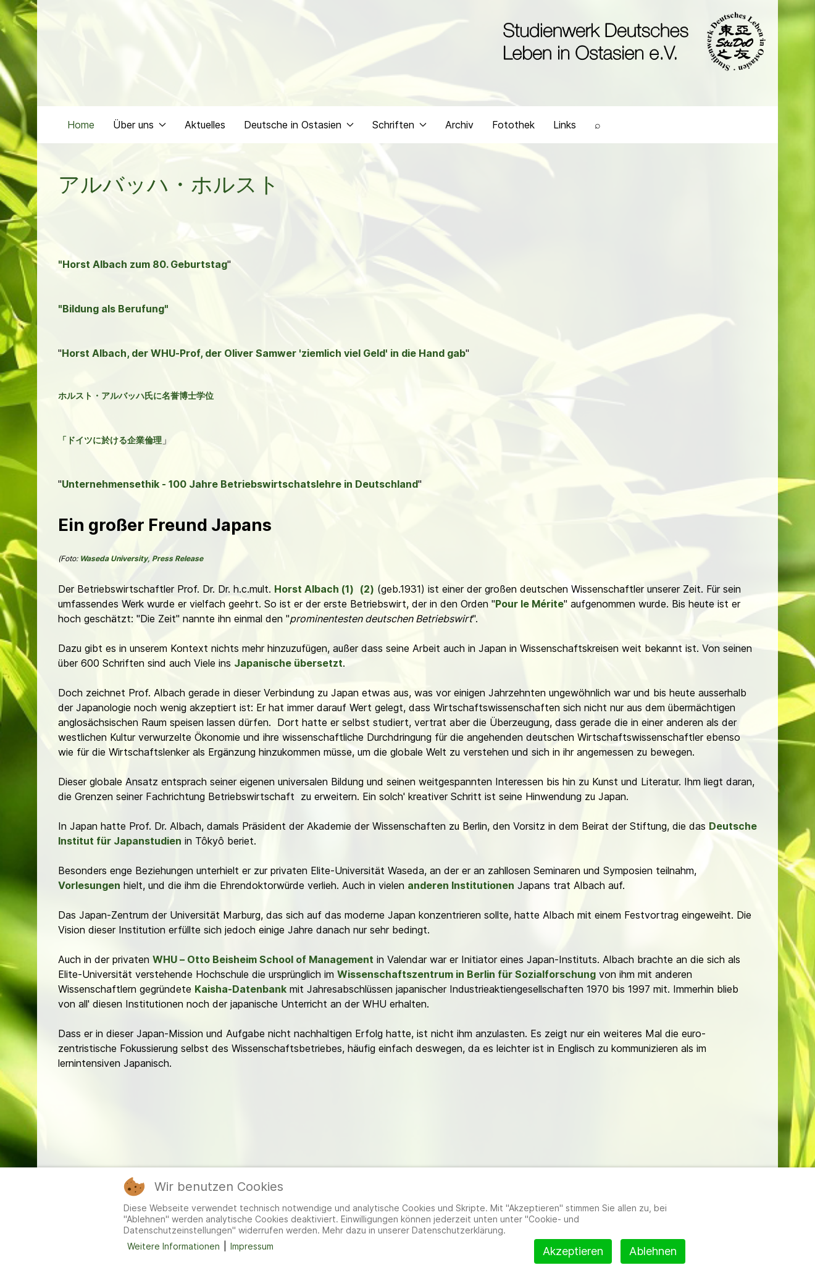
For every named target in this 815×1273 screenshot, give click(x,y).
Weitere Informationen (173, 1246)
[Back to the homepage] (631, 42)
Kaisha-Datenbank (240, 991)
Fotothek (513, 127)
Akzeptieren (573, 1251)
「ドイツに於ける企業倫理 (110, 442)
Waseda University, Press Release (141, 561)
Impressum (252, 1246)
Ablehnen (653, 1251)
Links (564, 127)
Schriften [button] (399, 127)
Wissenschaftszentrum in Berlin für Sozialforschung (466, 976)
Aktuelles (205, 127)
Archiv (459, 127)
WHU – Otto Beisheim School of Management (263, 962)
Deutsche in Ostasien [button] (299, 127)
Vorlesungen (89, 888)
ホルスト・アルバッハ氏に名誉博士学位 (136, 398)
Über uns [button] (139, 127)
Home (80, 127)
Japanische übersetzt (288, 665)
